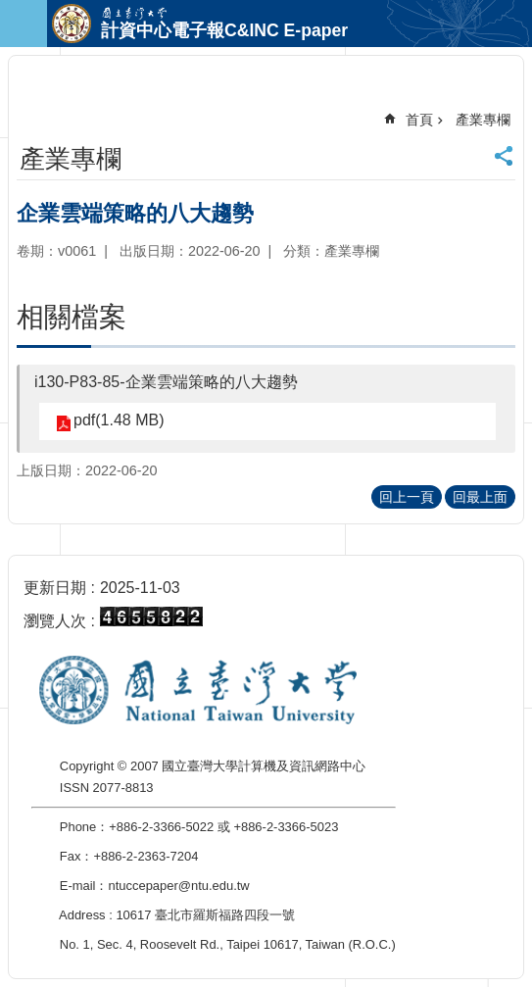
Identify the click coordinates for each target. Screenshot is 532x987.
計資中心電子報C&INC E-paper (224, 30)
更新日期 (55, 587)
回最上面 (480, 497)
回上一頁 (406, 497)
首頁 (419, 119)
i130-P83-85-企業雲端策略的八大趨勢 (166, 381)
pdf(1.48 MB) (118, 420)
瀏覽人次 (55, 621)
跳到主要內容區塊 (10, 10)
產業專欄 (483, 119)
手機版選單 (23, 23)
